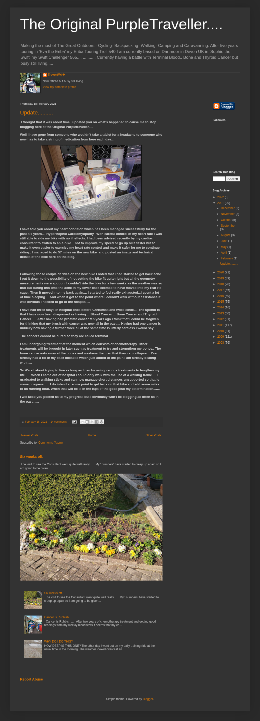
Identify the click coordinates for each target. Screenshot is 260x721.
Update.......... (36, 112)
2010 (221, 331)
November (228, 214)
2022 (221, 197)
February (227, 258)
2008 (221, 342)
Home (92, 435)
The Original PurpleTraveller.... (121, 24)
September (228, 225)
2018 (221, 284)
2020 (221, 272)
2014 (221, 307)
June (224, 241)
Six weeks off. (31, 457)
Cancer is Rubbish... (57, 617)
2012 (221, 319)
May (224, 247)
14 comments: (59, 421)
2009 (221, 336)
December (228, 208)
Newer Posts (29, 435)
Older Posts (153, 435)
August (226, 235)
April (224, 252)
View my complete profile (59, 87)
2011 (221, 325)
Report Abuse (31, 679)
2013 (221, 313)
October (226, 220)
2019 (221, 278)
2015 (221, 301)
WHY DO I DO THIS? (58, 641)
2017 (221, 290)
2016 (221, 296)
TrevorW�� (56, 74)
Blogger (148, 699)
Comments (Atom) (50, 442)
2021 (221, 203)
